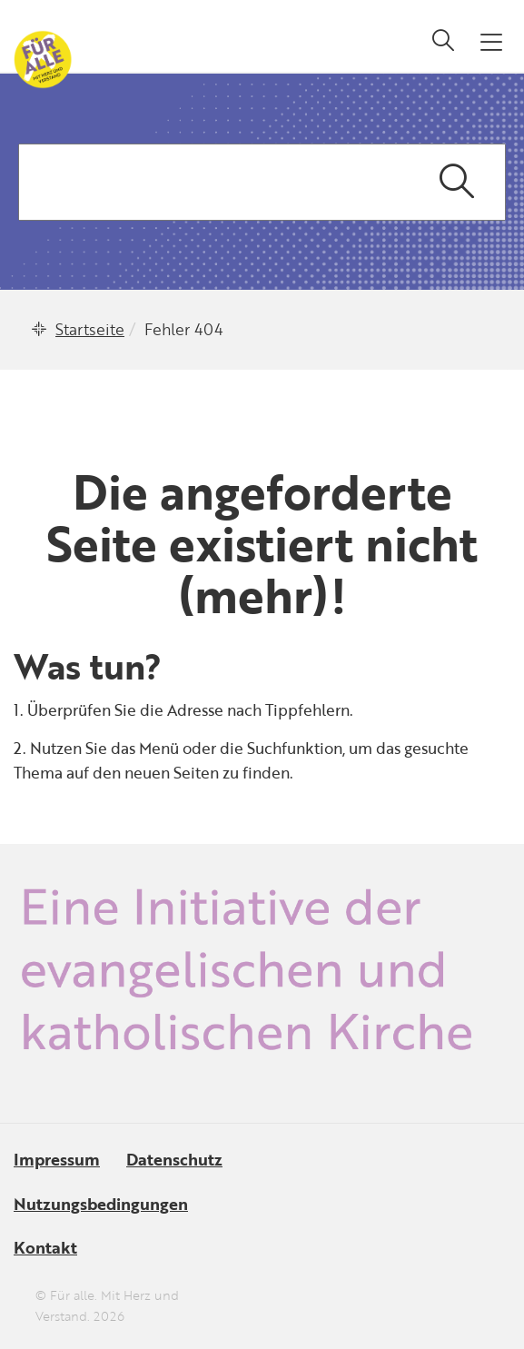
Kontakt (45, 1247)
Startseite (89, 329)
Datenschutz (174, 1159)
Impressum (57, 1159)
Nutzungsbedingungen (101, 1203)
